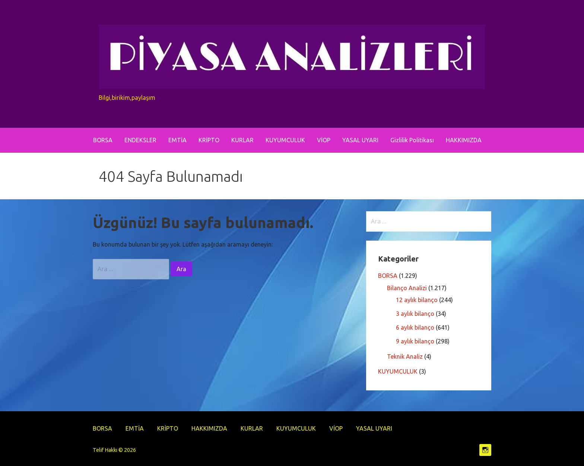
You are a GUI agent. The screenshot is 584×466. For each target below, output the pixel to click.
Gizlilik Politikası (412, 140)
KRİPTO (209, 140)
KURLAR (242, 140)
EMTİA (177, 140)
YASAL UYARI (360, 140)
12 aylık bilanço (417, 300)
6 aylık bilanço (415, 327)
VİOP (323, 140)
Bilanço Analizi (407, 288)
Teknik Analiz (405, 356)
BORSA (102, 140)
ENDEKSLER (140, 140)
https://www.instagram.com (485, 450)
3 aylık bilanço (415, 313)
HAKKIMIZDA (464, 140)
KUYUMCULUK (285, 140)
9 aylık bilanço (415, 341)
